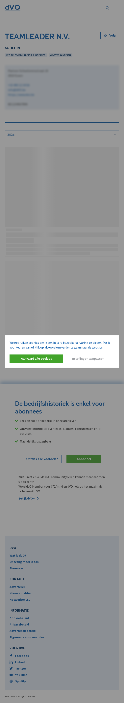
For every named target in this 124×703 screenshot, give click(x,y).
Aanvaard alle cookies (36, 358)
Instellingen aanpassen (87, 358)
